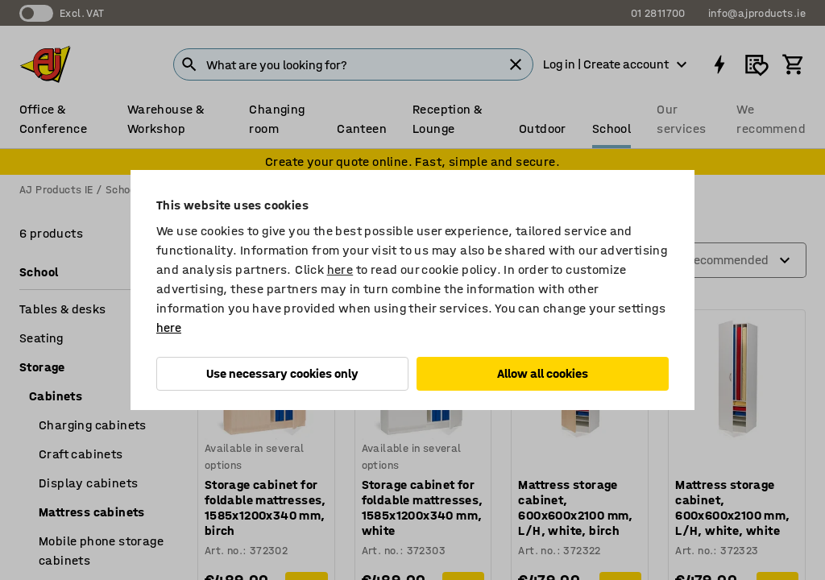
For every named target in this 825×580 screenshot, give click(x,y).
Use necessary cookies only (282, 373)
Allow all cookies (542, 373)
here (340, 269)
